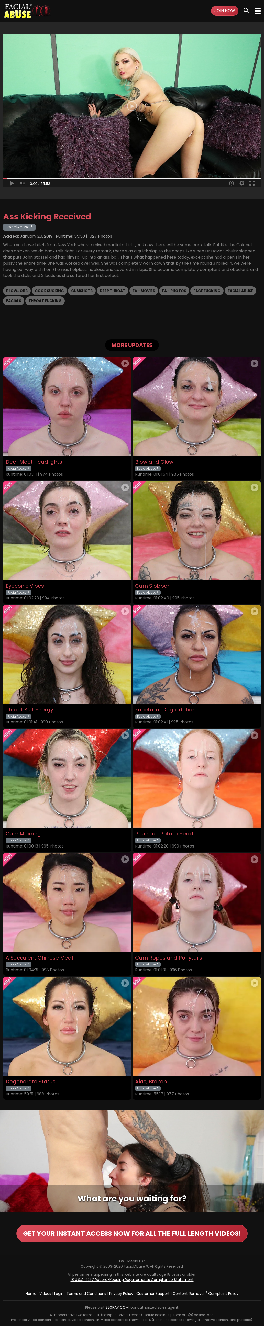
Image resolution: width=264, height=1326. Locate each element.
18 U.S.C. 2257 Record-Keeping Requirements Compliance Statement (132, 1279)
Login (58, 1293)
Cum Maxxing (23, 834)
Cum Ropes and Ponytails (168, 958)
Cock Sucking (49, 290)
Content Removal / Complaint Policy (205, 1293)
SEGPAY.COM (117, 1307)
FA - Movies (144, 290)
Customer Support (153, 1293)
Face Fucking (207, 290)
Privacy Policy (121, 1293)
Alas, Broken (151, 1081)
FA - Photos (174, 290)
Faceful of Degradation (165, 710)
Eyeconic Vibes (25, 586)
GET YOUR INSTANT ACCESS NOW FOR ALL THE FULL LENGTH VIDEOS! (132, 1233)
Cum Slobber (152, 586)
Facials (13, 300)
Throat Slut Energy (29, 710)
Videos (45, 1293)
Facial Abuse (240, 290)
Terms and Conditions (86, 1293)
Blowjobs (17, 290)
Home (31, 1293)
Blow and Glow (154, 462)
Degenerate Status (31, 1081)
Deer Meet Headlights (34, 462)
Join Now (224, 11)
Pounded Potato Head (164, 834)
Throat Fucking (45, 300)
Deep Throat (112, 290)
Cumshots (82, 290)
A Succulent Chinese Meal (39, 958)
